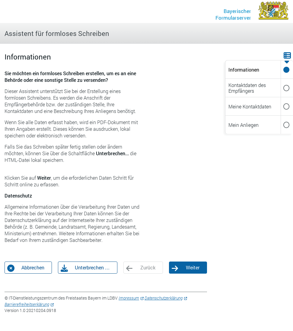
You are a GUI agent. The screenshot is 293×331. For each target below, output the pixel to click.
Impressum (129, 298)
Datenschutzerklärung (164, 298)
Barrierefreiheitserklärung (27, 304)
